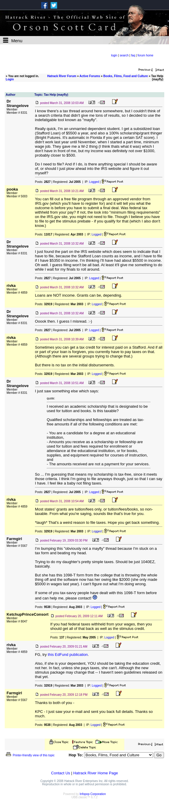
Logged (94, 181)
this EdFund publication (68, 654)
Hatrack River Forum (61, 76)
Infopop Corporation (93, 794)
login (114, 55)
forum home (145, 55)
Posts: (43, 181)
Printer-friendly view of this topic (29, 755)
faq (133, 55)
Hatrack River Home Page (95, 773)
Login (10, 79)
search (124, 55)
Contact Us (60, 773)
